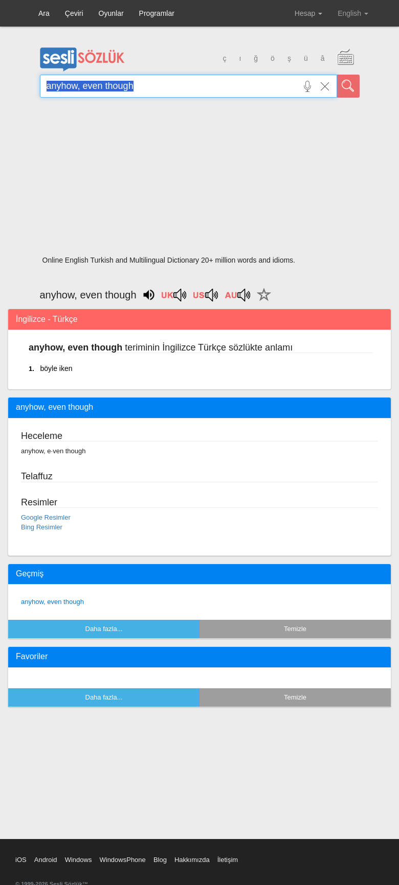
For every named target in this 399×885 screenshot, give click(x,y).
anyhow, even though (52, 601)
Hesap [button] (308, 13)
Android (45, 860)
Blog (160, 860)
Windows (78, 860)
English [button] (353, 13)
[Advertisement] (200, 179)
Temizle (295, 629)
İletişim (227, 860)
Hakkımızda (192, 860)
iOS (21, 860)
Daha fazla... (104, 629)
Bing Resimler (41, 527)
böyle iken (56, 368)
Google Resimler (46, 517)
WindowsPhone (122, 860)
